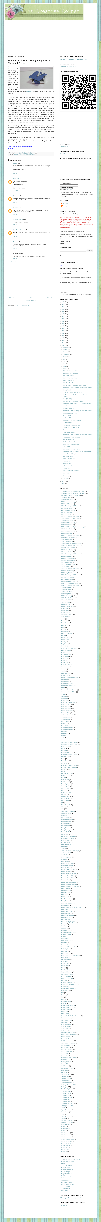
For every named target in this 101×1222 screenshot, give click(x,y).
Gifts (62, 809)
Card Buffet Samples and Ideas (70, 677)
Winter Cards (65, 1147)
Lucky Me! (66, 406)
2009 (63, 342)
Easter (63, 759)
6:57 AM (15, 214)
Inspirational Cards (66, 844)
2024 (63, 306)
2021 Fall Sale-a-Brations (68, 547)
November (66, 349)
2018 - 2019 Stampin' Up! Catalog (70, 518)
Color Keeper (65, 725)
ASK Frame (64, 616)
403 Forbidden (67, 468)
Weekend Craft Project (67, 1139)
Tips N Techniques (66, 1110)
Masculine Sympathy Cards (68, 882)
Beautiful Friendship (66, 633)
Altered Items (65, 610)
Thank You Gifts (65, 1095)
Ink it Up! (63, 1163)
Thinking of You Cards (67, 1103)
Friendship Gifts (65, 786)
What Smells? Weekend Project (71, 425)
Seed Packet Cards (66, 1020)
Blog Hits (63, 646)
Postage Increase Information (69, 984)
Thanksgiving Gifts (66, 1099)
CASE (63, 694)
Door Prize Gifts (65, 756)
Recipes (63, 999)
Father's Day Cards (66, 773)
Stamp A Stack (65, 1047)
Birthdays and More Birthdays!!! (71, 449)
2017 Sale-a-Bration (66, 512)
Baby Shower (65, 623)
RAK (62, 993)
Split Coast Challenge (67, 1041)
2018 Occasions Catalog (68, 522)
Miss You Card (65, 897)
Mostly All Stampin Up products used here (72, 907)
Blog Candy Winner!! (68, 375)
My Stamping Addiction (67, 1178)
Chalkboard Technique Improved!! (72, 420)
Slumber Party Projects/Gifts (69, 1034)
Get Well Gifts (65, 800)
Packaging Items (65, 949)
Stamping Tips (65, 1059)
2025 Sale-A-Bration (66, 591)
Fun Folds (64, 790)
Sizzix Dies (64, 1030)
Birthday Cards (65, 637)
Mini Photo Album (66, 890)
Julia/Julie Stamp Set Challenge (70, 851)
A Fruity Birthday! (67, 398)
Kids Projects (65, 861)
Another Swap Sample (69, 458)
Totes (62, 1114)
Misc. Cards (64, 894)
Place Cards (64, 980)
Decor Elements (65, 746)
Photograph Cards (66, 976)
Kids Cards (64, 859)
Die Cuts (63, 748)
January (65, 478)
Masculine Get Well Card (68, 876)
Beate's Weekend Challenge (70, 373)
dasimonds (16, 179)
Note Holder (64, 926)
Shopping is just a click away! (68, 66)
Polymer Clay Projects (67, 982)
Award (63, 619)
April (64, 366)
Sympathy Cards (65, 1074)
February (65, 476)
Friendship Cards (66, 784)
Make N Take (65, 867)
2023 (63, 309)
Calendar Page (65, 667)
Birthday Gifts (65, 639)
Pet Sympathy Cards (67, 974)
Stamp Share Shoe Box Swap (71, 470)
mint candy (29, 91)
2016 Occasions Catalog (68, 502)
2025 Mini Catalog (66, 589)
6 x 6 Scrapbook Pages (67, 606)
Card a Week (65, 675)
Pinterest (62, 154)
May (64, 364)
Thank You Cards (66, 1093)
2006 (63, 484)
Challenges (64, 700)
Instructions (64, 846)
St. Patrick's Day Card (67, 1045)
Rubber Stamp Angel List (68, 1005)
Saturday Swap (67, 463)
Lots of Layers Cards (67, 865)
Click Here (64, 1205)
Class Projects (65, 721)
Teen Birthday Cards (67, 1089)
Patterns (63, 968)
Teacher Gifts (65, 1076)
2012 (63, 335)
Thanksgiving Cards (66, 1097)
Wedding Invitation (66, 1137)
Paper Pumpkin (65, 953)
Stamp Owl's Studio (66, 1182)
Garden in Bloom (66, 792)
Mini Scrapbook (65, 892)
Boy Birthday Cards (66, 654)
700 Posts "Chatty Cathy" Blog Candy (73, 392)
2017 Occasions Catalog (68, 510)
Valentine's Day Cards (67, 1120)
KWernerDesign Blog (67, 1169)
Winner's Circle (65, 1145)
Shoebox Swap (65, 1026)
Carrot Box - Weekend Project (71, 444)
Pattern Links (65, 965)
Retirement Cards (66, 1001)
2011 (63, 338)
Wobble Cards (65, 1149)
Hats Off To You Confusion (70, 383)
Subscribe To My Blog (67, 1068)
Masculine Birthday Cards (68, 869)
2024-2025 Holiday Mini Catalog (70, 583)
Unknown (15, 208)
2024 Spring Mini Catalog (68, 581)
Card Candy (64, 679)
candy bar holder (65, 673)
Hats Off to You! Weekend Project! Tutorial (74, 385)
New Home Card (65, 919)
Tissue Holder (65, 1112)
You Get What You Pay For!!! (71, 427)
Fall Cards (64, 769)
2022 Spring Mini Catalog (68, 564)
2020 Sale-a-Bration (66, 539)
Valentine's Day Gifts (67, 1122)
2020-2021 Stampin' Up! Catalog (70, 545)
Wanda (15, 242)
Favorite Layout (65, 775)
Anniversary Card (66, 612)
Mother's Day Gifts (66, 913)
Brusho (63, 660)
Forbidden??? (66, 461)
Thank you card (65, 1091)
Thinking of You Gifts (67, 1106)
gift (62, 802)
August (65, 357)
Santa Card (64, 1011)
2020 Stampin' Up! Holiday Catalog (70, 543)
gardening (64, 794)
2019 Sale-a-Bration (66, 533)
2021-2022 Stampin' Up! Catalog (70, 554)
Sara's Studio (65, 1180)
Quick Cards (64, 991)
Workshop (64, 1151)
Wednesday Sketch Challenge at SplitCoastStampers (77, 387)
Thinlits (63, 1108)
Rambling (64, 995)
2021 (63, 314)
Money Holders (65, 901)
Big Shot (63, 635)
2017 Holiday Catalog (67, 508)
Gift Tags (63, 807)
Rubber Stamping (66, 1009)
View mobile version (30, 300)
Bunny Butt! (66, 430)
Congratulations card (67, 727)
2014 (63, 330)
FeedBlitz (69, 189)
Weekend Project (30, 154)
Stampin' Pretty (65, 1186)
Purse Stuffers (65, 986)
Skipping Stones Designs (68, 1032)
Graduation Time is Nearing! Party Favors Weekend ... (78, 403)
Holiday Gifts (64, 834)
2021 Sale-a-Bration (66, 552)
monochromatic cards (67, 903)
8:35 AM (15, 258)
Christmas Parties (66, 717)
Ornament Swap (65, 945)
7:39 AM (15, 236)
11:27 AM (15, 190)
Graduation (15, 154)
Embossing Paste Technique (69, 765)
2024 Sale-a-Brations (67, 579)
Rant (62, 997)
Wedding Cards (65, 1133)
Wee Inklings (64, 1190)
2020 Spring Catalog (67, 541)
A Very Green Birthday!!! (69, 454)
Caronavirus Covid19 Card (68, 692)
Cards (63, 687)
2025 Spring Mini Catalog (68, 594)
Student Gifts (64, 1064)
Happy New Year (65, 828)
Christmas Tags (65, 719)
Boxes (63, 652)
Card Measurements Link (68, 685)
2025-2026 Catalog (66, 596)
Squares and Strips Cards (68, 1043)
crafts (62, 738)
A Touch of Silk (67, 415)
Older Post (50, 297)
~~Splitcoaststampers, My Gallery (70, 1159)
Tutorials (63, 1118)
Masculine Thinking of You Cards (70, 886)
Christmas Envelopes (67, 711)
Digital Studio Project (67, 752)
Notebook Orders (66, 934)
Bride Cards (64, 658)
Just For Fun (64, 855)
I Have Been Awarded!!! (69, 432)
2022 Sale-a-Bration (66, 562)
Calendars (64, 669)
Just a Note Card (66, 853)
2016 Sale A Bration (66, 504)
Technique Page (65, 1080)
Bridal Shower (65, 656)
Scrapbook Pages (66, 1018)
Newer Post (12, 297)
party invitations (65, 959)
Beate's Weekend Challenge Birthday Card (74, 401)
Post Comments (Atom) (22, 305)
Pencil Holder (65, 970)
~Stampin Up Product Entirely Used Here (72, 491)
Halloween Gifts (65, 825)
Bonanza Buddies (66, 650)
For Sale (63, 777)
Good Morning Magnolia (68, 811)
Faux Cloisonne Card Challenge (71, 437)
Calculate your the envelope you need (70, 1198)
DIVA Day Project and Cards (69, 754)
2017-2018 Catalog (66, 514)
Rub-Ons (63, 1003)
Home (31, 297)
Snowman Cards (65, 1037)
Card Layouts (65, 681)
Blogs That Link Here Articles (69, 648)
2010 (63, 340)
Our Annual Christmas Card (68, 947)
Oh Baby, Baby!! (67, 422)
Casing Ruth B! (67, 390)
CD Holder (64, 696)
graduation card (65, 817)
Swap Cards (64, 1070)
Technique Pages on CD (68, 1085)
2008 (63, 345)
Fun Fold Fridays (66, 788)
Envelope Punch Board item (69, 767)
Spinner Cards (65, 1039)
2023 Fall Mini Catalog (67, 571)
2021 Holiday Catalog (67, 550)
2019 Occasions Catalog (68, 531)
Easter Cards (65, 761)
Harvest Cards (65, 832)
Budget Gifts (64, 662)
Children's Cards (65, 704)
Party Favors (22, 154)
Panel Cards (64, 951)
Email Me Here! (64, 146)
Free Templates (65, 782)
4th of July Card (65, 602)
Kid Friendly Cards (66, 857)
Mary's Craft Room (66, 1174)
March (65, 369)
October (65, 352)
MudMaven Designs (66, 1176)
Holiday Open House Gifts (68, 836)
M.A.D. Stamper (65, 1172)
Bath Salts (64, 629)
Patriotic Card (65, 963)
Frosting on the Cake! (69, 442)
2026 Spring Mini (66, 600)
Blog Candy (66, 473)
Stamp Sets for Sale (66, 1051)
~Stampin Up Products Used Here (70, 495)
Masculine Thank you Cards (69, 884)
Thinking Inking (65, 1188)
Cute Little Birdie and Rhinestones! (72, 371)
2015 (63, 328)
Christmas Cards (65, 708)
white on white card (66, 1143)
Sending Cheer (65, 1022)
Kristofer (65, 203)
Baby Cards (64, 621)
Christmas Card (65, 706)
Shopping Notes (65, 1028)
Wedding (63, 1131)
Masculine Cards (65, 871)
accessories (64, 608)
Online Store (64, 938)
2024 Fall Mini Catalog (67, 577)
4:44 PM (15, 202)
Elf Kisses (64, 763)
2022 (63, 311)
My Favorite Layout (66, 917)
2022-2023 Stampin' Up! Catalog (70, 568)
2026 (63, 302)
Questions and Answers (67, 988)
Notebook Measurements (68, 932)
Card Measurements (67, 683)
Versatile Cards (65, 1124)
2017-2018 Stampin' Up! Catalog (70, 516)
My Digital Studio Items (67, 915)
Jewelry (63, 848)
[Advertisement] (50, 38)
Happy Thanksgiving (67, 830)
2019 (63, 318)
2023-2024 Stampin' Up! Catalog (70, 575)
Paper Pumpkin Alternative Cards (70, 955)
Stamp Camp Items (66, 1049)
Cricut (63, 740)
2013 (63, 333)
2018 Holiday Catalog (67, 520)
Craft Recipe (64, 736)
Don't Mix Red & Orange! (70, 413)
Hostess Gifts (65, 840)
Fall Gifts (63, 771)
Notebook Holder (66, 930)
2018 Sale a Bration (66, 525)
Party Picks (64, 961)
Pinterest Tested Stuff (67, 978)
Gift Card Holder (65, 805)
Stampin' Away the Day (67, 1184)
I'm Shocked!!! (67, 418)
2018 (63, 321)
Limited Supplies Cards (67, 863)
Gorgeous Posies (66, 813)
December (66, 347)
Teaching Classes (66, 1078)
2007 (63, 481)
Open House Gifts (66, 940)
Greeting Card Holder (67, 819)
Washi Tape (64, 1128)
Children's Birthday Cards (68, 702)
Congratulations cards (67, 729)
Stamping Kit (64, 1055)
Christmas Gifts (65, 713)
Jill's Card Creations (66, 1165)
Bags (62, 627)
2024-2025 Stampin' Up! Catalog (70, 585)
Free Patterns (65, 780)
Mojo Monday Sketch (67, 899)
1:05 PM (15, 248)
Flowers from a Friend (69, 380)
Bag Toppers (64, 625)
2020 (63, 316)
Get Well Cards (65, 798)
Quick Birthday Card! (68, 408)
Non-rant (63, 924)
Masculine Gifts (65, 880)
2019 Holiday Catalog (67, 529)
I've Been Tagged (66, 842)
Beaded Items (65, 631)
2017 (63, 323)
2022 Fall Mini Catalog (67, 558)
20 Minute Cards (65, 497)
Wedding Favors (65, 1135)
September (66, 354)
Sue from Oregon (18, 219)
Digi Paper (64, 750)
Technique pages (66, 1082)
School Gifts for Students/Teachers (70, 1016)
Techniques (64, 1087)
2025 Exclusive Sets (66, 587)
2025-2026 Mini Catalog (67, 598)
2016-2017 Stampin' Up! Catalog (70, 506)
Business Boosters (66, 665)
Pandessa (16, 196)
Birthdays (63, 642)
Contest (63, 731)
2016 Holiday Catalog (67, 499)
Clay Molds (64, 723)
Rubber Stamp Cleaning (68, 1007)
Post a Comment (15, 262)
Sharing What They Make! (70, 378)
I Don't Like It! (66, 446)
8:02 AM (15, 173)
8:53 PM (15, 224)
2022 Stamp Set (65, 566)
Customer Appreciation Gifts (69, 742)
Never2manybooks (18, 230)
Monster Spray (65, 905)
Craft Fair (63, 733)
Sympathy (64, 1072)
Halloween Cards (66, 821)
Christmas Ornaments (67, 715)
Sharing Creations (66, 1024)
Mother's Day (65, 909)
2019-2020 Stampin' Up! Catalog (70, 535)
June (64, 361)
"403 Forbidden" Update (69, 466)
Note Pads (64, 928)
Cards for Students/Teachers (69, 690)
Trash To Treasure (66, 1116)
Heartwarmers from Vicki (68, 1161)
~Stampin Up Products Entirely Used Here (72, 493)
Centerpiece (64, 698)
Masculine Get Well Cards (68, 878)
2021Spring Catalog (66, 556)
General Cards (65, 796)
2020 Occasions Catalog (68, 537)
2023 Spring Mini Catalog (68, 573)
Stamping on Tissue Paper (68, 1057)
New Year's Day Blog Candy (69, 922)
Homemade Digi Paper (67, 838)
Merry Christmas (65, 888)
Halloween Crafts (66, 823)
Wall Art (63, 1126)
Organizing (64, 942)
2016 (63, 326)
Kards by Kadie (65, 1167)
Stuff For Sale (65, 1066)
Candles (63, 671)
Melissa (15, 163)
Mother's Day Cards (66, 911)
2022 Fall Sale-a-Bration (68, 560)
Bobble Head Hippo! (68, 439)
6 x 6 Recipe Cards (66, 604)
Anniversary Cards (66, 614)
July (64, 359)
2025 (63, 304)
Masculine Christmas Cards (68, 873)
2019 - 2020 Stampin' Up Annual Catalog (72, 527)
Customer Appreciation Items (69, 744)
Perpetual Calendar (66, 972)
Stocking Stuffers (66, 1062)
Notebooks (64, 936)
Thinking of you (65, 1101)
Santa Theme (65, 1013)
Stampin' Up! (64, 1053)
